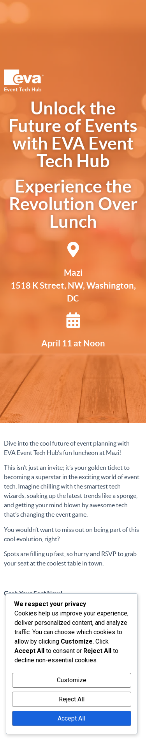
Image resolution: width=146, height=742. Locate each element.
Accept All (71, 718)
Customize (71, 680)
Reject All (71, 699)
